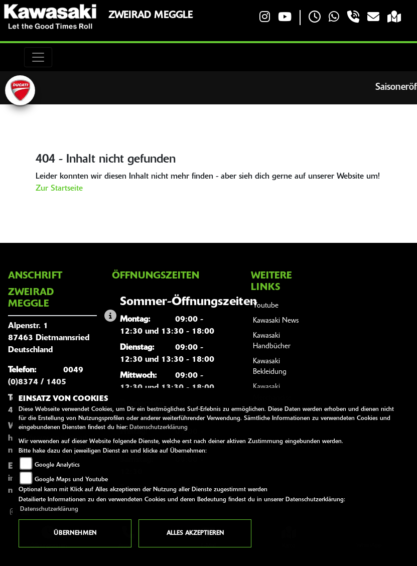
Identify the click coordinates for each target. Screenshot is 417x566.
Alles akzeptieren (195, 533)
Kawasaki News (276, 321)
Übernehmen (75, 533)
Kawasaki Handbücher (272, 341)
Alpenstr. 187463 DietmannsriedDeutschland (48, 338)
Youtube (266, 306)
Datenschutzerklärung (158, 427)
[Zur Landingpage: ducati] (20, 90)
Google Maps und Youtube (71, 480)
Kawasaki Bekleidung (270, 367)
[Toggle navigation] (38, 57)
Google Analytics (57, 465)
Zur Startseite (59, 189)
